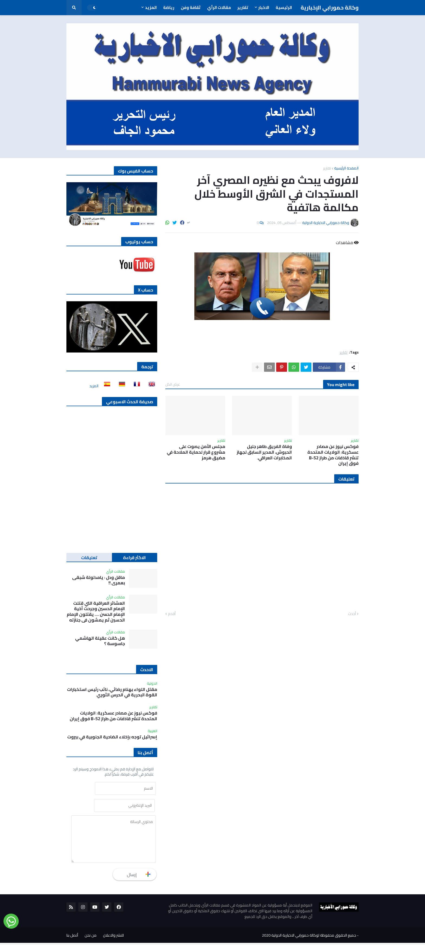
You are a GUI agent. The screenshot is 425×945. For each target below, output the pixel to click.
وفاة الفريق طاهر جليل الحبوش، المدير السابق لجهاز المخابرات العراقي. (264, 452)
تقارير (327, 168)
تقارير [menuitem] (242, 7)
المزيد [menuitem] (151, 7)
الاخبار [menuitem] (263, 7)
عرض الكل (172, 384)
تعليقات (89, 557)
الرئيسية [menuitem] (284, 7)
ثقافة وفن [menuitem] (191, 7)
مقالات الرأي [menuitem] (219, 7)
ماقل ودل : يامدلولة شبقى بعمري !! (98, 580)
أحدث (352, 614)
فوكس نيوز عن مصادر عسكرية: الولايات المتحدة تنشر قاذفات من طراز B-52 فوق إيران (333, 455)
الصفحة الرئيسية (346, 168)
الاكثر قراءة (134, 557)
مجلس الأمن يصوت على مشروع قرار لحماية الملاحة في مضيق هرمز (196, 452)
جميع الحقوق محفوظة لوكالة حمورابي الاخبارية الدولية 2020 (309, 937)
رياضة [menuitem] (168, 7)
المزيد (93, 385)
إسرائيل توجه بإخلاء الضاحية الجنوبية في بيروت (112, 737)
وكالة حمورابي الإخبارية (330, 7)
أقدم (172, 614)
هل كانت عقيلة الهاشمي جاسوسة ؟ (100, 641)
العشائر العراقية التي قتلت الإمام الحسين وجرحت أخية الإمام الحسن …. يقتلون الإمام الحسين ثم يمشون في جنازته (96, 611)
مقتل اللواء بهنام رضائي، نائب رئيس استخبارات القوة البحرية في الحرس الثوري (112, 692)
